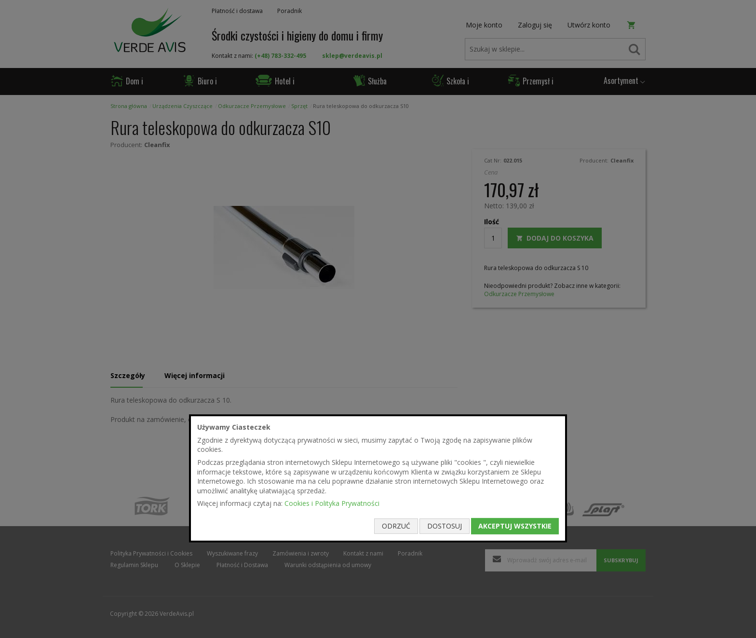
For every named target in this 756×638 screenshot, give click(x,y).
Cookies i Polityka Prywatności (331, 503)
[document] (378, 478)
